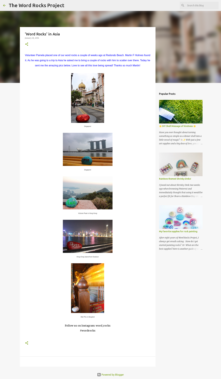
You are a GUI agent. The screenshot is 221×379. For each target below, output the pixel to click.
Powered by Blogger (110, 374)
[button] (27, 44)
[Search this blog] (202, 5)
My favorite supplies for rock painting (178, 231)
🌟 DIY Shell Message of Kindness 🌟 (177, 126)
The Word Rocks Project (36, 5)
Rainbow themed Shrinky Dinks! (175, 179)
